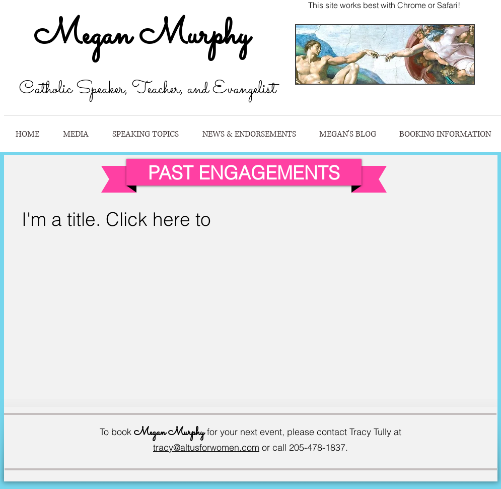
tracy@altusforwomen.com (206, 447)
